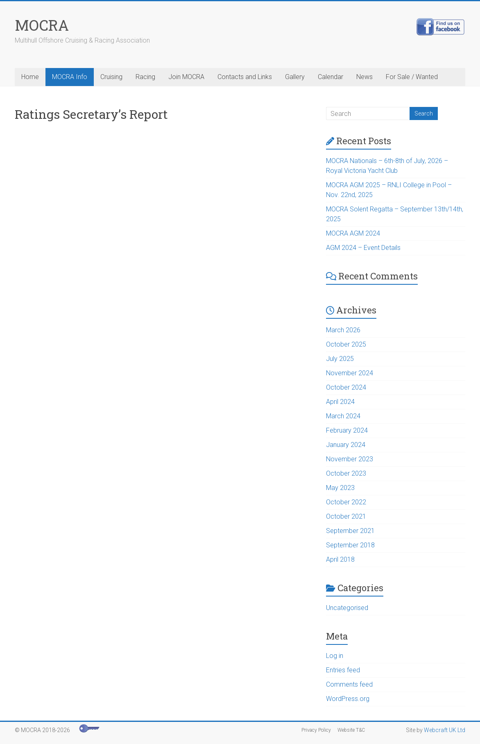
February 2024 (347, 430)
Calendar (330, 77)
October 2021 (346, 516)
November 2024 (349, 373)
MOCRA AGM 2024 (353, 233)
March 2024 (343, 416)
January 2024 (345, 445)
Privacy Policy (316, 730)
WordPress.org (347, 699)
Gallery (295, 77)
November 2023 (349, 459)
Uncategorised (347, 608)
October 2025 (346, 344)
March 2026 (343, 330)
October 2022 (346, 502)
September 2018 (350, 545)
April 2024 (340, 402)
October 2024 (346, 387)
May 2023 (340, 488)
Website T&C (351, 730)
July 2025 (340, 359)
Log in (334, 656)
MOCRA (42, 25)
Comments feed (349, 684)
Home (30, 77)
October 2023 (346, 473)
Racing (145, 77)
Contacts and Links (244, 77)
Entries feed (343, 670)
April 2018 (340, 559)
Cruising (111, 77)
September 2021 (350, 531)
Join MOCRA (186, 77)
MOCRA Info (69, 77)
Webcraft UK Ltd (444, 730)
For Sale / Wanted (412, 77)
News (364, 77)
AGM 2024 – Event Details (363, 248)
